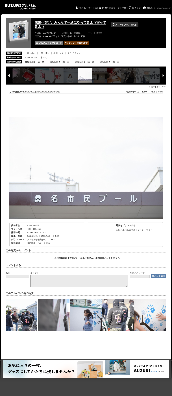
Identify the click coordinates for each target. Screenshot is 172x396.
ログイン (136, 8)
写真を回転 (32, 236)
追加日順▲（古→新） (86, 62)
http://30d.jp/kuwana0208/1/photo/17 (42, 91)
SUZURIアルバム (20, 7)
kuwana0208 (31, 57)
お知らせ (151, 8)
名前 (8, 273)
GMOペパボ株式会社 (164, 8)
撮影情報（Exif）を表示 (38, 243)
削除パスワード (137, 273)
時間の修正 (46, 236)
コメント (34, 273)
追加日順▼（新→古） (110, 62)
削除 (57, 236)
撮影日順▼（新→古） (60, 62)
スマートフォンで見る (124, 24)
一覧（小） (30, 53)
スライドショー (75, 53)
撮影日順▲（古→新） (36, 62)
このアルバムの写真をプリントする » (134, 230)
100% (144, 91)
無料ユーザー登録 (88, 8)
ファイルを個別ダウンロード (41, 239)
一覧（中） (44, 53)
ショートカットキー (157, 87)
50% (160, 91)
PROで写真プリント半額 (114, 8)
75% (153, 91)
